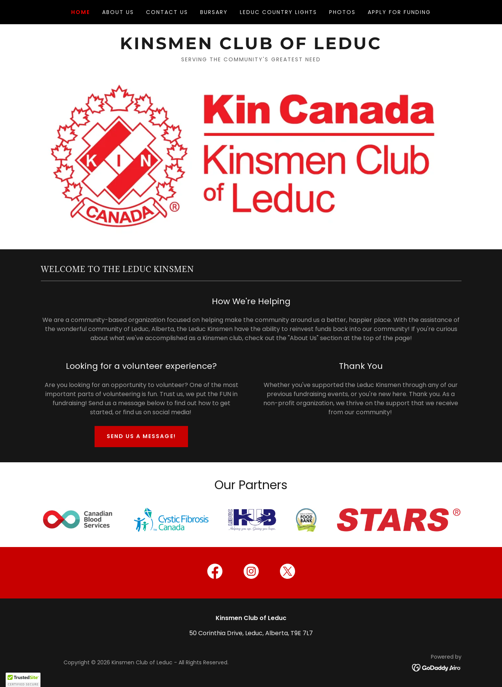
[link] (251, 47)
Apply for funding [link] (399, 12)
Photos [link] (342, 12)
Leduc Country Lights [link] (278, 12)
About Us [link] (118, 12)
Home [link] (80, 12)
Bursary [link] (214, 12)
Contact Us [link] (167, 12)
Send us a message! (141, 436)
